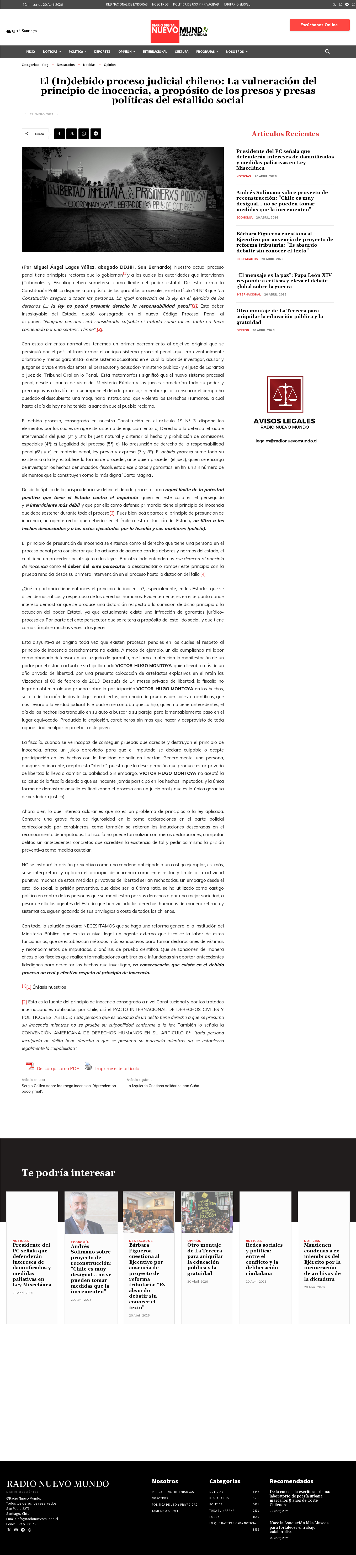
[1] (28, 987)
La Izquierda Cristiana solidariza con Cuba (163, 1086)
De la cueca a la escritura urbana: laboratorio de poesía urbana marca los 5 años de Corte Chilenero (300, 1498)
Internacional (248, 294)
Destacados (66, 65)
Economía (244, 217)
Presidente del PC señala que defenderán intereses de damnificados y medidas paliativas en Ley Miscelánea (285, 160)
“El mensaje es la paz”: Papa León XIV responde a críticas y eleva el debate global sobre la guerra (284, 281)
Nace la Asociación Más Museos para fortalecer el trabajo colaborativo (299, 1527)
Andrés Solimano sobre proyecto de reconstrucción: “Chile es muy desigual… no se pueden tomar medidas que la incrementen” (282, 201)
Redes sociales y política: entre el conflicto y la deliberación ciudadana (264, 1259)
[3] (112, 513)
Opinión (110, 65)
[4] (203, 574)
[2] (24, 1001)
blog (45, 65)
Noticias (89, 65)
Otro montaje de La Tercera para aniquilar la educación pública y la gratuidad (279, 316)
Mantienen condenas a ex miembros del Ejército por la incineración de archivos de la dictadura (322, 1262)
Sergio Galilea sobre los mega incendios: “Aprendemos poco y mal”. (69, 1089)
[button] (327, 51)
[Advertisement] (178, 1361)
